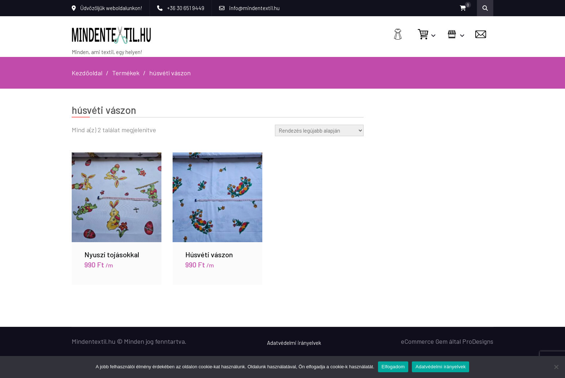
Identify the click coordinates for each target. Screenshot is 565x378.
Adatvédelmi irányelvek (294, 342)
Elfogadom (393, 366)
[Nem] (556, 366)
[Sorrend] (319, 130)
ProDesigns (477, 341)
